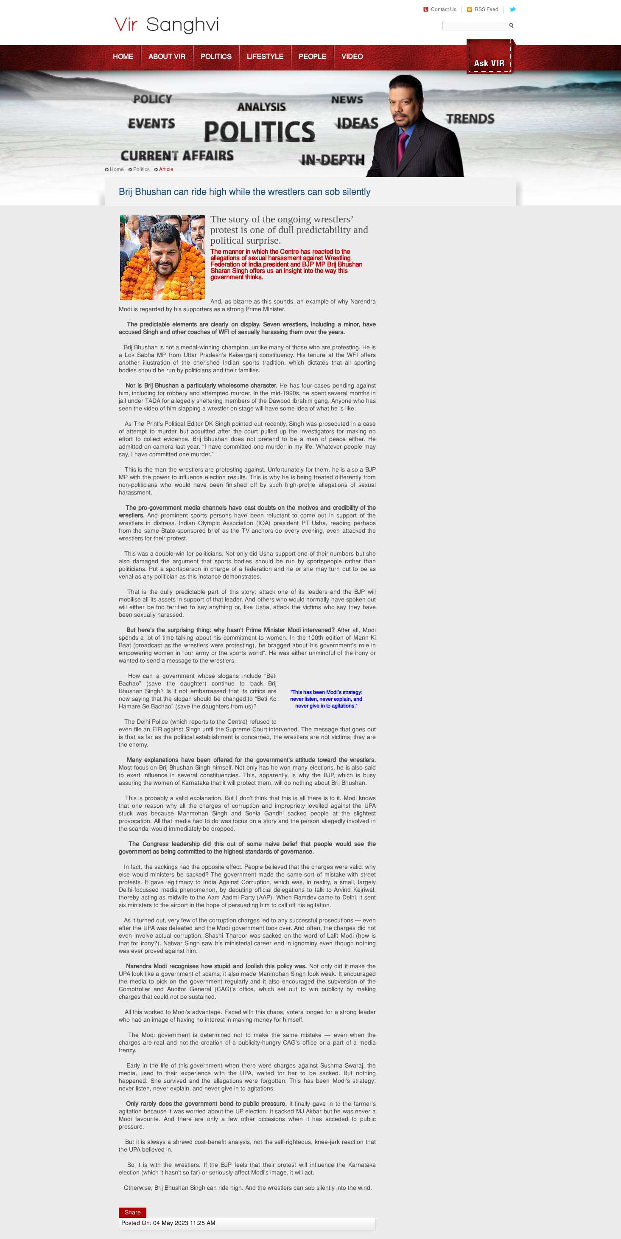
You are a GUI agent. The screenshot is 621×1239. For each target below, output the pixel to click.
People (312, 57)
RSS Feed (482, 9)
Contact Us (439, 9)
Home (123, 57)
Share (133, 1213)
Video (352, 57)
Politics (216, 57)
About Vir (166, 57)
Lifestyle (265, 57)
